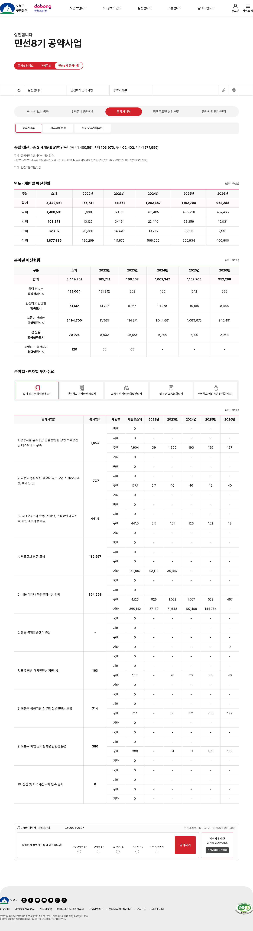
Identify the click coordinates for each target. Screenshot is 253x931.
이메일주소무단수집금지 (70, 909)
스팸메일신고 (96, 909)
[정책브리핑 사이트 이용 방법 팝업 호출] (43, 8)
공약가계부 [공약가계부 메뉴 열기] (131, 90)
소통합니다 (175, 8)
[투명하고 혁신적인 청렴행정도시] (215, 390)
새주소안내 (157, 909)
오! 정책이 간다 (112, 8)
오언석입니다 (78, 8)
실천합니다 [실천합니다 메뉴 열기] (45, 90)
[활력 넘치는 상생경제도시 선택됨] (37, 390)
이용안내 (5, 909)
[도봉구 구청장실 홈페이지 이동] (13, 8)
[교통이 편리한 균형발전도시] (126, 390)
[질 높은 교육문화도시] (171, 390)
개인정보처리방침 (24, 909)
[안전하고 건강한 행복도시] (81, 390)
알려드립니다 (206, 8)
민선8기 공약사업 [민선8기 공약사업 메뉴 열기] (88, 90)
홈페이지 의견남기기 (120, 909)
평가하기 (185, 845)
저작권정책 (46, 909)
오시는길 (141, 909)
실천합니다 (145, 8)
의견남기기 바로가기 (217, 850)
